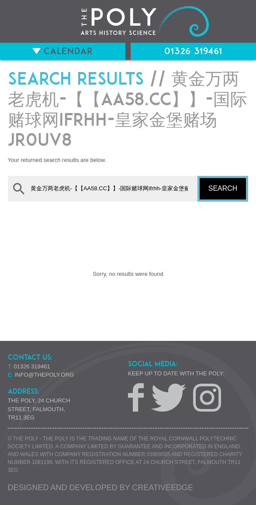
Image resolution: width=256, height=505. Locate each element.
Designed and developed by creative (100, 487)
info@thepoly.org (44, 374)
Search (223, 188)
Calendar (62, 51)
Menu (18, 21)
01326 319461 (193, 51)
